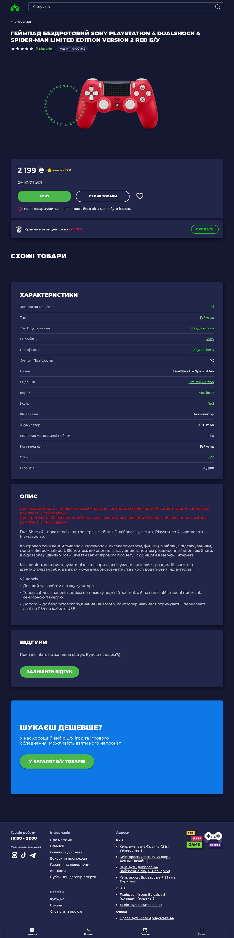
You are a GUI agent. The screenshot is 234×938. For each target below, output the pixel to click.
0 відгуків (44, 48)
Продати (205, 229)
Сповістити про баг (66, 912)
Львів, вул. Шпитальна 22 (141, 905)
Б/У (211, 457)
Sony (210, 339)
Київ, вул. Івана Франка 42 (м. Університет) (144, 848)
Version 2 (206, 393)
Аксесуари (23, 21)
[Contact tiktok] (24, 856)
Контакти (58, 871)
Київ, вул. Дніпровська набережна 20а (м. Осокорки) (145, 869)
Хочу (44, 196)
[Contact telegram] (33, 856)
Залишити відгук (49, 671)
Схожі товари (103, 196)
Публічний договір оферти (73, 877)
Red (210, 403)
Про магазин (61, 840)
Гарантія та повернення (70, 865)
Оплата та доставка (66, 852)
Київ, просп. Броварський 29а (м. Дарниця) (148, 879)
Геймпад (207, 317)
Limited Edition (201, 382)
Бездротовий (202, 328)
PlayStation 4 (203, 350)
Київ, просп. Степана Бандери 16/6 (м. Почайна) (145, 859)
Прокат (56, 905)
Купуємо (57, 899)
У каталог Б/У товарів (57, 761)
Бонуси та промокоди (68, 859)
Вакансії (57, 846)
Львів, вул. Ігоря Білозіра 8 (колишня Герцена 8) (142, 897)
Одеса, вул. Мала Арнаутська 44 (147, 918)
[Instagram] (15, 856)
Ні (212, 307)
